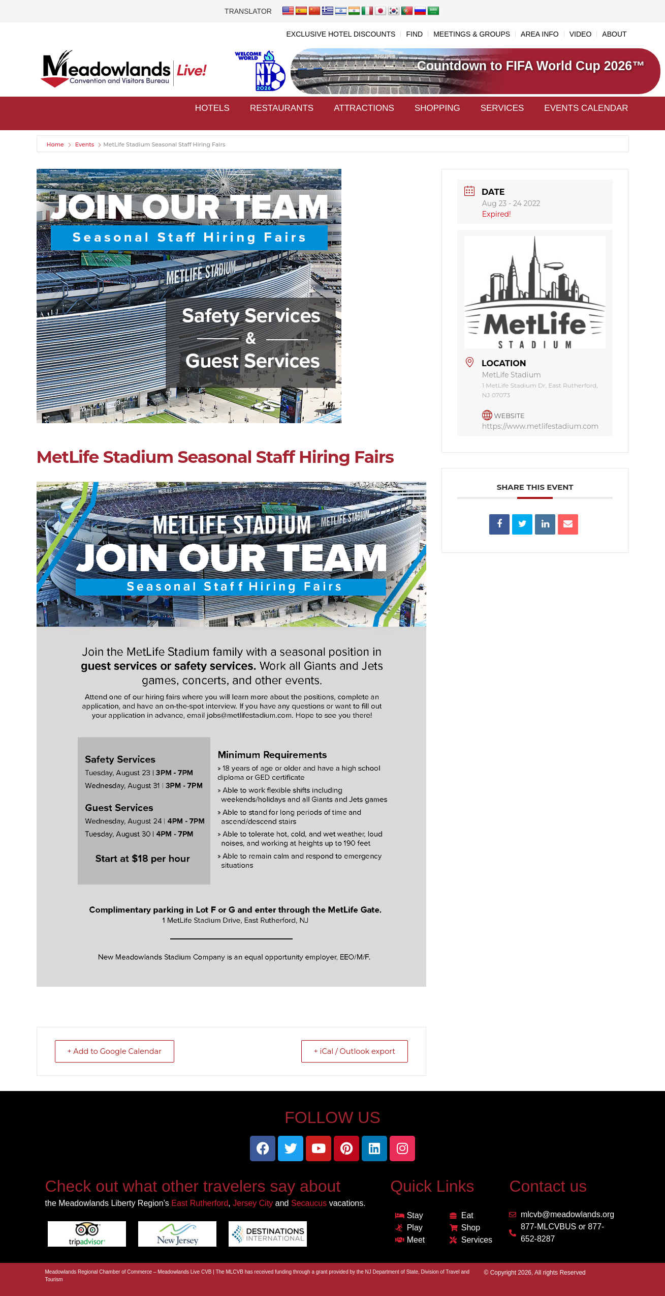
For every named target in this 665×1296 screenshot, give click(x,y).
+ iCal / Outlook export (351, 1051)
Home (56, 144)
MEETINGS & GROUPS (471, 34)
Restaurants (281, 108)
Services (502, 108)
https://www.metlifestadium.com (540, 426)
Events (84, 144)
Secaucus (309, 1203)
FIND (414, 34)
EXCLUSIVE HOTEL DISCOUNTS (340, 34)
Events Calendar (586, 108)
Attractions (364, 108)
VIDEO (580, 34)
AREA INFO (540, 34)
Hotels (212, 108)
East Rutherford (199, 1203)
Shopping (437, 108)
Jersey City (253, 1203)
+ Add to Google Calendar (118, 1051)
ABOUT (614, 34)
